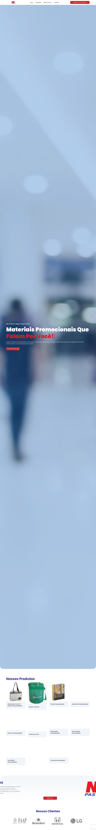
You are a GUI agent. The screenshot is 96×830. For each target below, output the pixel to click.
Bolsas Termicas (13, 767)
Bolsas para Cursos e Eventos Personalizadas (15, 705)
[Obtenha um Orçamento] (80, 2)
